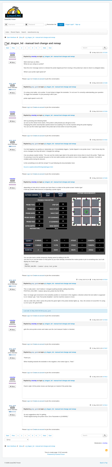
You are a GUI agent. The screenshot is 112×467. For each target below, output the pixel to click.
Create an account (38, 79)
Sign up (78, 24)
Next (44, 48)
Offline (12, 55)
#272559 (105, 320)
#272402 (105, 139)
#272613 (105, 405)
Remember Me (51, 24)
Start (7, 48)
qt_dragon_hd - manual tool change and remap (59, 56)
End (50, 48)
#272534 (105, 279)
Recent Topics (15, 32)
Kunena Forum (60, 454)
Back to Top (103, 463)
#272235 (105, 52)
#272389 (105, 83)
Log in (61, 24)
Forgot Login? (70, 24)
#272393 (105, 111)
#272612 (105, 376)
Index (7, 32)
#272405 (105, 178)
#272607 (105, 348)
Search (23, 32)
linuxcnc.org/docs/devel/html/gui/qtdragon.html (38, 167)
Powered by (51, 454)
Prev (13, 48)
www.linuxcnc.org (33, 32)
